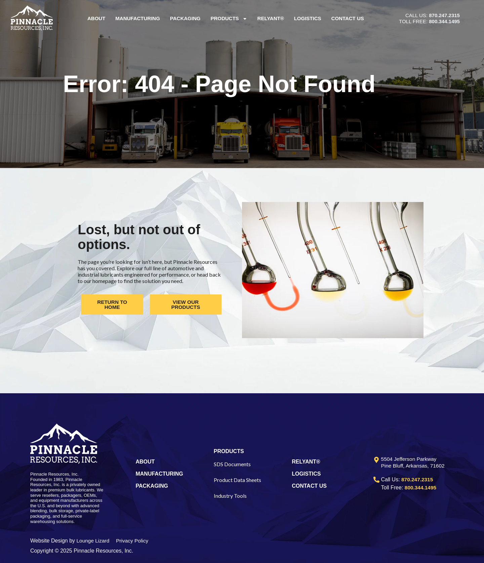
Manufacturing (138, 18)
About (96, 18)
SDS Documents (232, 464)
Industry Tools (230, 495)
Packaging (185, 18)
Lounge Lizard (94, 541)
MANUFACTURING (159, 474)
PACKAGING (151, 486)
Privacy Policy (134, 541)
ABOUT (145, 462)
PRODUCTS (229, 451)
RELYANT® (306, 462)
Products (229, 19)
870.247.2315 (444, 15)
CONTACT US (309, 486)
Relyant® (270, 18)
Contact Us (347, 18)
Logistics (307, 18)
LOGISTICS (306, 474)
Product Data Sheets (237, 480)
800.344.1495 (444, 21)
